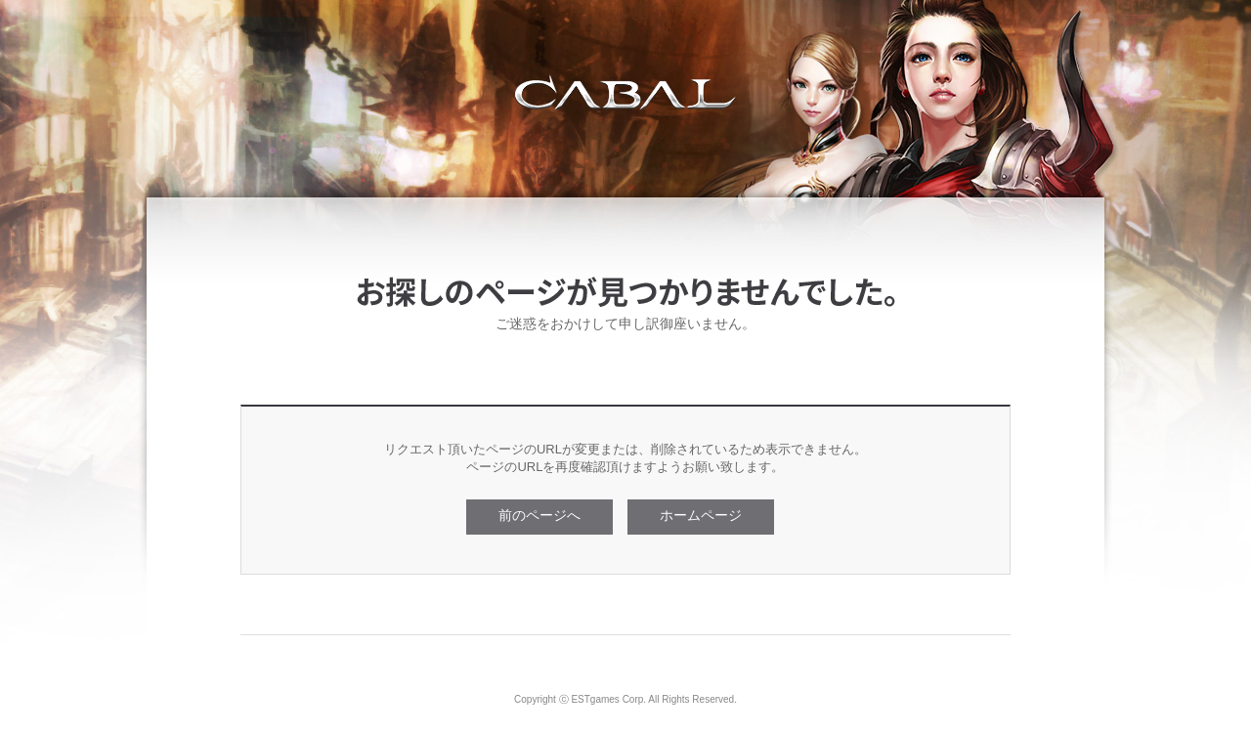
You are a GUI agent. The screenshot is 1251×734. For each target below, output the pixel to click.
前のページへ (539, 515)
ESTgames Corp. (608, 699)
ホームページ (701, 515)
